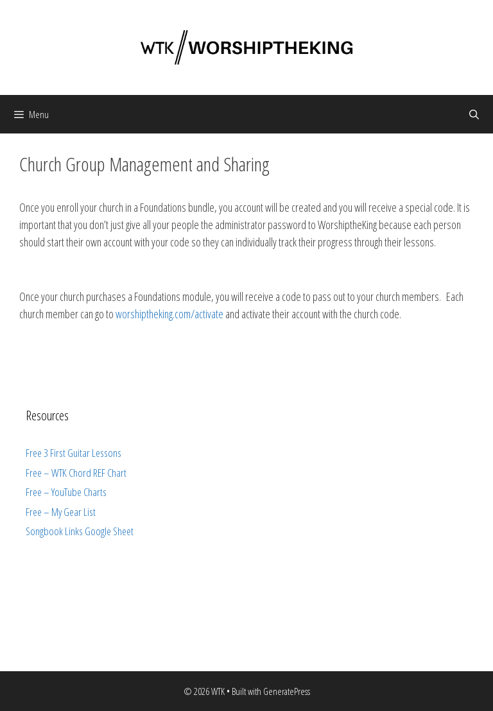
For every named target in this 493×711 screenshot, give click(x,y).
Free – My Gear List (61, 511)
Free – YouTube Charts (66, 491)
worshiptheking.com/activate (169, 313)
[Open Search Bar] (474, 114)
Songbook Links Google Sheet (80, 531)
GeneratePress (286, 691)
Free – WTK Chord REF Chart (76, 472)
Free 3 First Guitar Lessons (73, 452)
